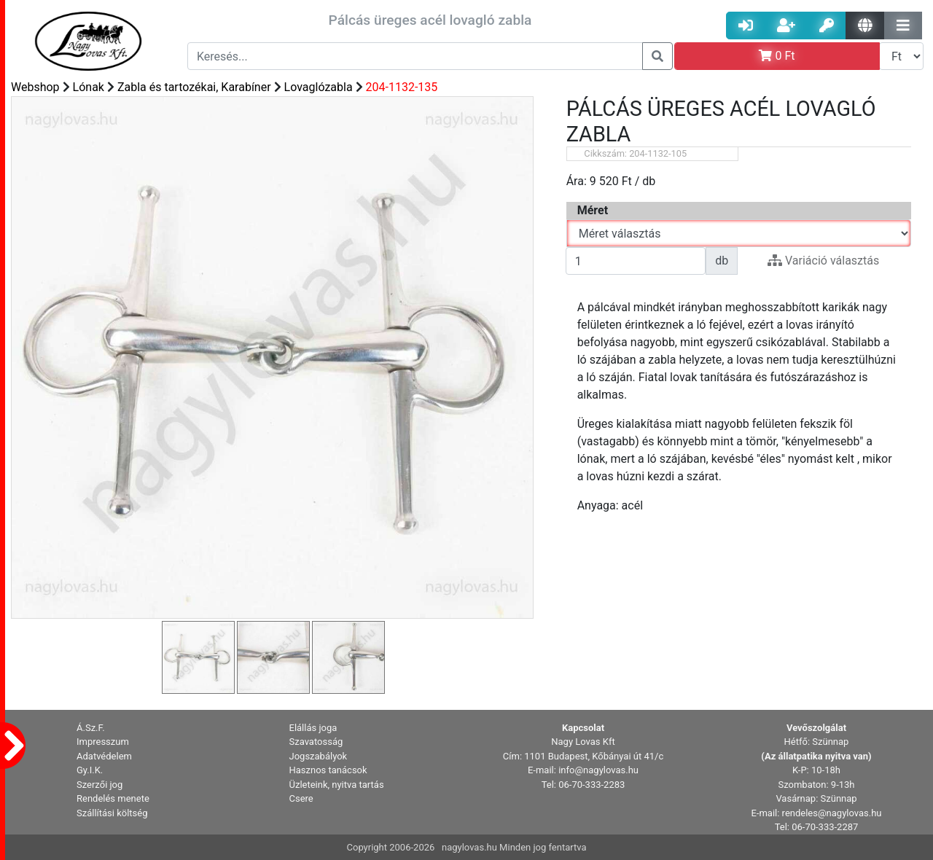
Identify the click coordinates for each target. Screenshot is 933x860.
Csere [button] (301, 798)
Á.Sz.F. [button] (91, 727)
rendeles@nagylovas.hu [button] (832, 813)
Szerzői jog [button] (99, 784)
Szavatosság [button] (316, 741)
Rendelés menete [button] (113, 798)
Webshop (35, 87)
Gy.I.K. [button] (90, 770)
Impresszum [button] (103, 741)
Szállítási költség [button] (112, 813)
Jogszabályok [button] (318, 756)
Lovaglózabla (318, 87)
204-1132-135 (402, 87)
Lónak (88, 87)
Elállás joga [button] (313, 727)
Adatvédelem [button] (104, 756)
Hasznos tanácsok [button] (328, 770)
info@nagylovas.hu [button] (598, 770)
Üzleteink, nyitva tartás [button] (336, 784)
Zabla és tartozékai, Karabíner (194, 87)
